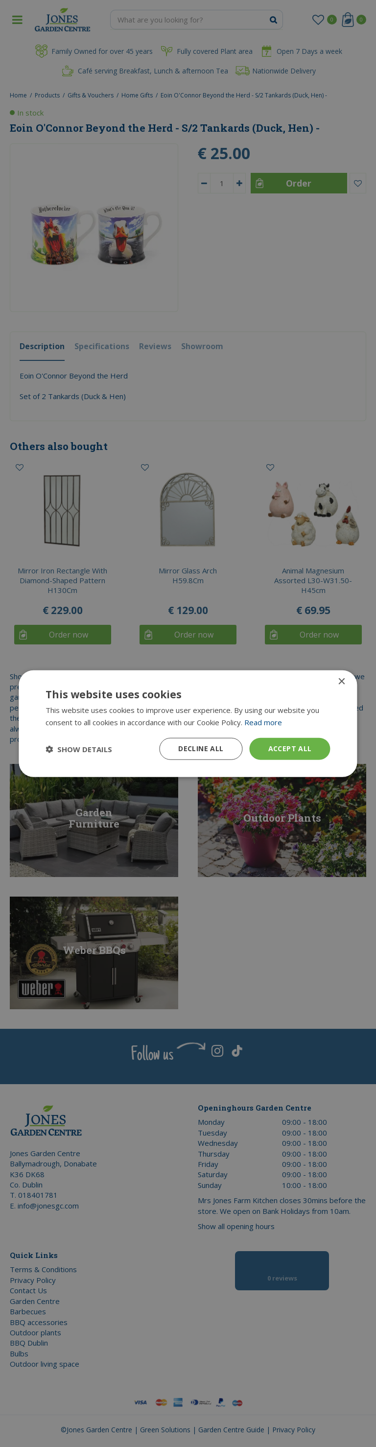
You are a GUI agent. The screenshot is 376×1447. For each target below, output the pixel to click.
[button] (79, 748)
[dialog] (188, 723)
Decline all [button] (200, 748)
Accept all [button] (290, 748)
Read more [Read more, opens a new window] (263, 722)
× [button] (341, 681)
